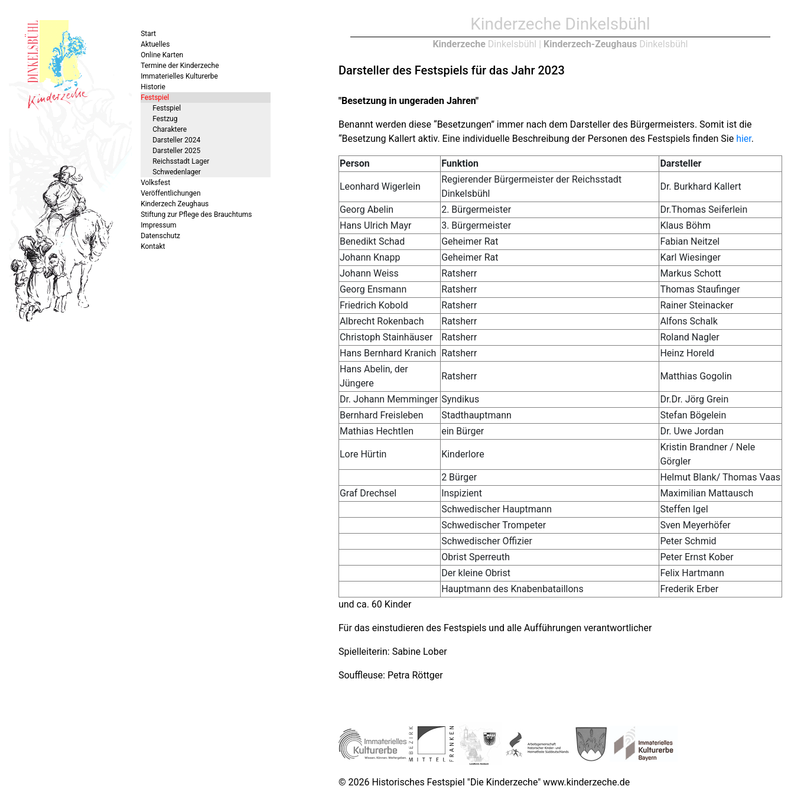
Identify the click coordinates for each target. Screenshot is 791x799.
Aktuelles (155, 44)
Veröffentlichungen (170, 193)
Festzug (164, 119)
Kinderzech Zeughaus (175, 204)
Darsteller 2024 (176, 140)
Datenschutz (160, 236)
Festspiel (155, 97)
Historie (153, 87)
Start (148, 34)
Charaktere (169, 129)
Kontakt (153, 246)
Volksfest (155, 182)
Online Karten (162, 55)
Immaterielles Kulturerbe (179, 76)
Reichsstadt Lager (180, 161)
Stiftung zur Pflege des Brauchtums (196, 214)
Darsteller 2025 (176, 151)
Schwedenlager (176, 172)
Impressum (158, 225)
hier (743, 138)
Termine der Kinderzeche (180, 65)
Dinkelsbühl (484, 44)
